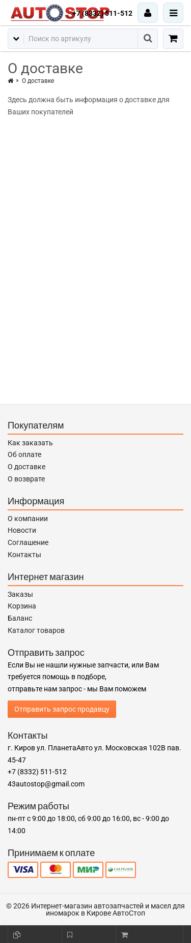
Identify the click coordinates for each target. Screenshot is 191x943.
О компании (28, 518)
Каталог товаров (36, 630)
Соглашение (28, 542)
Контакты (24, 555)
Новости (22, 530)
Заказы (20, 594)
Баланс (20, 618)
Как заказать (30, 443)
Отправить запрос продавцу (62, 709)
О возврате (26, 479)
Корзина (22, 606)
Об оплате (24, 454)
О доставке (26, 467)
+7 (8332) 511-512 (102, 13)
